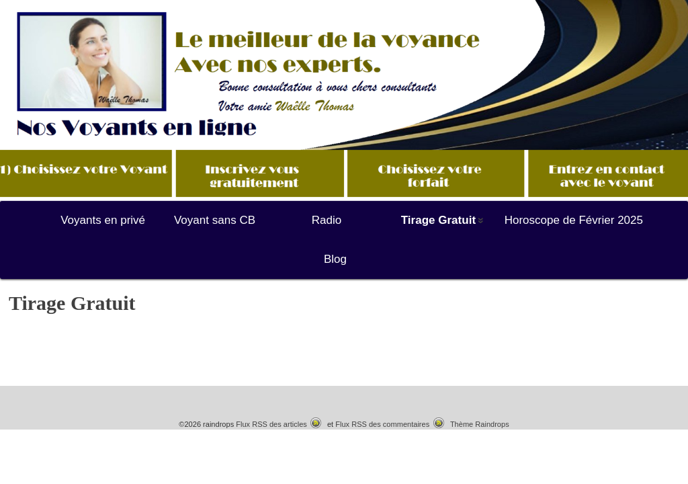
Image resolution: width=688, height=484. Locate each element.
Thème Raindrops (479, 424)
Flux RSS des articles (271, 424)
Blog (335, 259)
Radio (327, 220)
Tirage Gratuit (438, 220)
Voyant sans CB (214, 220)
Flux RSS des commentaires (382, 424)
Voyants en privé (102, 220)
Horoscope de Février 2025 (574, 220)
